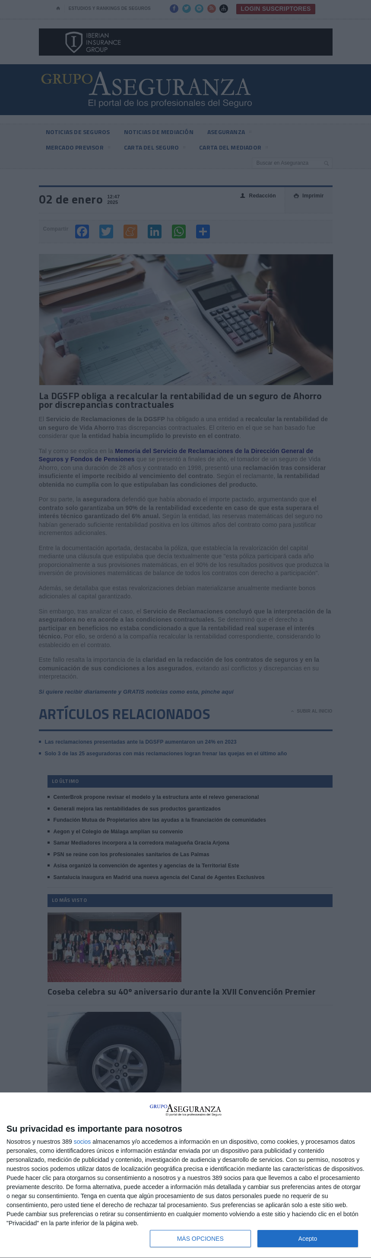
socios (82, 1142)
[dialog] (185, 1175)
